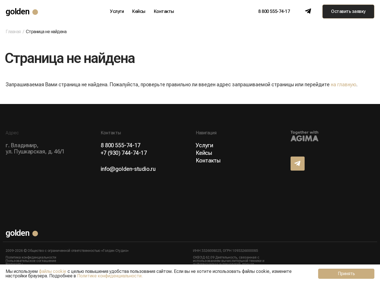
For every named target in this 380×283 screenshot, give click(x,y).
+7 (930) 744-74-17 (124, 153)
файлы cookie (52, 271)
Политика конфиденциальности (31, 257)
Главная (13, 31)
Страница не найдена (46, 31)
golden (18, 11)
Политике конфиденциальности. (110, 276)
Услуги (117, 11)
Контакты (164, 11)
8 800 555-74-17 (274, 11)
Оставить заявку (348, 11)
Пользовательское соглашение (31, 260)
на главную (343, 84)
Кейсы (138, 11)
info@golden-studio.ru (128, 169)
